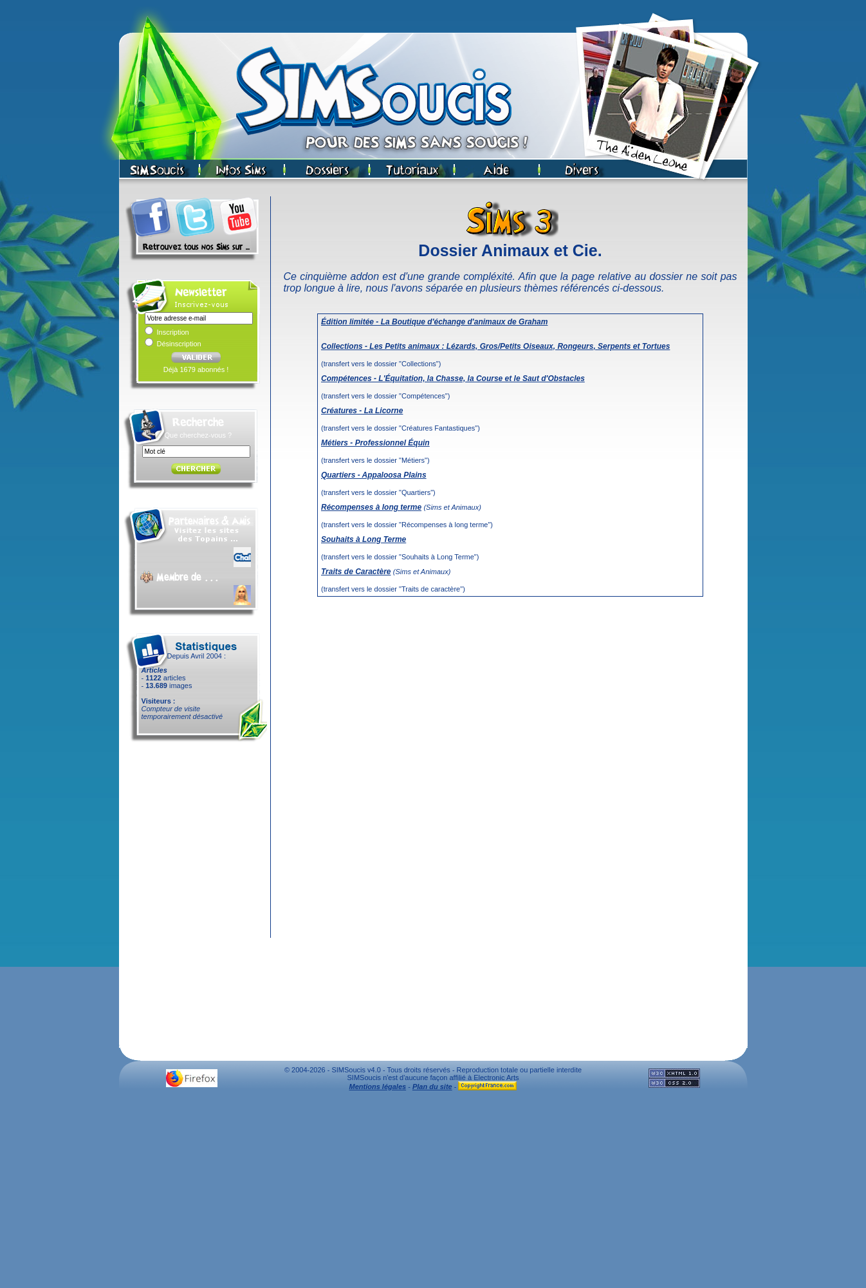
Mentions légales (378, 1086)
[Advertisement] (433, 1193)
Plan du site (432, 1086)
